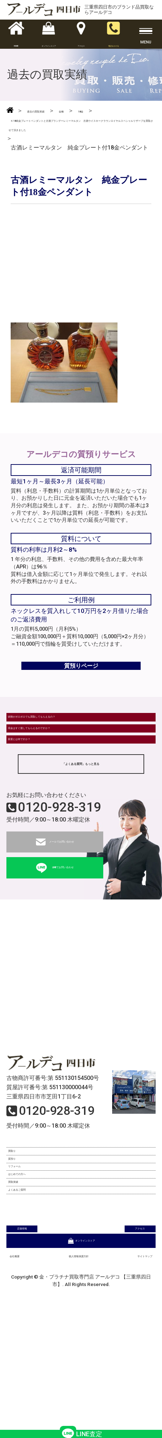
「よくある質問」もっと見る (81, 822)
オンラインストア (81, 1357)
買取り (19, 1216)
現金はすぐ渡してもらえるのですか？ (55, 770)
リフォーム (25, 1251)
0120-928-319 (59, 866)
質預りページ (81, 685)
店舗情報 (43, 1338)
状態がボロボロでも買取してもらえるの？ (60, 748)
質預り (19, 1233)
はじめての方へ (31, 1269)
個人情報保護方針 (75, 1375)
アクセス (119, 1338)
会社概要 (21, 1375)
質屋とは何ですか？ (34, 792)
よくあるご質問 (31, 1305)
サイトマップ (135, 1375)
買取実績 (22, 1287)
